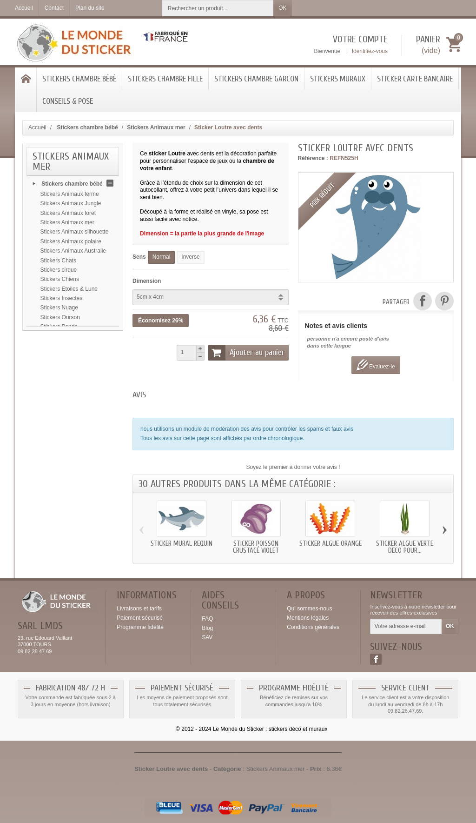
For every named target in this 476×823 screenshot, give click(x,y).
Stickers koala (57, 366)
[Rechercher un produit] (218, 8)
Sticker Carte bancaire (415, 78)
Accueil (37, 127)
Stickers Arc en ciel (63, 347)
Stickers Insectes (61, 300)
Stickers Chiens (59, 281)
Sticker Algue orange (330, 544)
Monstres (51, 385)
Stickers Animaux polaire (70, 243)
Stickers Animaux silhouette (74, 233)
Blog (207, 628)
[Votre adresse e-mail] (406, 627)
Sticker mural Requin (181, 544)
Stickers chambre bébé (79, 78)
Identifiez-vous (370, 51)
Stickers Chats (58, 262)
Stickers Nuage (59, 309)
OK (282, 8)
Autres (48, 338)
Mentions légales (308, 618)
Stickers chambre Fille (165, 78)
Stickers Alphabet (62, 357)
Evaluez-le (376, 365)
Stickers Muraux (337, 78)
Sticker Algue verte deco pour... (404, 547)
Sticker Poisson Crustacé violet (256, 547)
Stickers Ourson (60, 319)
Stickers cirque (58, 271)
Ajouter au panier (246, 353)
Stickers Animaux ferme (69, 196)
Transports (53, 376)
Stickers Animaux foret (68, 215)
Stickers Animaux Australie (73, 252)
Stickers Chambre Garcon (256, 78)
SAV (207, 637)
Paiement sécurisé (140, 618)
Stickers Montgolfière (66, 395)
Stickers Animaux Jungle (70, 205)
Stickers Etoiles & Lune (69, 291)
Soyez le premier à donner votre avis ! (293, 467)
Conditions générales (313, 627)
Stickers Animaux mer (67, 224)
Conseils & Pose (67, 101)
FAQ (207, 619)
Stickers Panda (59, 328)
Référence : (313, 158)
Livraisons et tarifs (139, 608)
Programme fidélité (140, 627)
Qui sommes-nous (309, 608)
